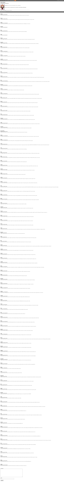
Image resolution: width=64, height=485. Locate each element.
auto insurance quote (7, 31)
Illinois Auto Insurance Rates (4, 64)
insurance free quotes (9, 19)
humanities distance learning (4, 351)
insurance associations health (11, 212)
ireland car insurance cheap (14, 195)
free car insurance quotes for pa (16, 288)
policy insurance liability (14, 275)
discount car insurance (19, 305)
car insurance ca (16, 267)
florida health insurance (3, 461)
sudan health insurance (24, 406)
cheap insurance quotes (21, 39)
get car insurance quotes (18, 81)
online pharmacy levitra (10, 389)
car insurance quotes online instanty (22, 85)
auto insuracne (2, 305)
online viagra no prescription (35, 199)
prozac (5, 423)
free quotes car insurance (9, 119)
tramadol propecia (3, 195)
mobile (3, 423)
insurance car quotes (4, 364)
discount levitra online (16, 440)
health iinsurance (18, 368)
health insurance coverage (4, 389)
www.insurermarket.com (13, 465)
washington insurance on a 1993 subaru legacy (22, 191)
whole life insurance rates (23, 102)
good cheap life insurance (21, 448)
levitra (10, 56)
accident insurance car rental (27, 343)
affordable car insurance (27, 23)
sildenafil (16, 85)
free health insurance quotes (40, 77)
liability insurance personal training (13, 23)
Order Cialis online (6, 233)
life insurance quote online (21, 461)
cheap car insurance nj (44, 212)
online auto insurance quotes (33, 60)
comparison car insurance (42, 406)
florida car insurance (23, 199)
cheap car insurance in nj (4, 372)
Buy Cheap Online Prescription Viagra (19, 178)
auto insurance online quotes (19, 64)
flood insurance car (21, 254)
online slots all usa (3, 23)
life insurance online (32, 119)
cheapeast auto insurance (17, 182)
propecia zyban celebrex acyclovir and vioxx (22, 220)
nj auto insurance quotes (29, 330)
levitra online (32, 216)
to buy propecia (13, 347)
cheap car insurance (3, 43)
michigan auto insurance (23, 258)
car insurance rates (31, 19)
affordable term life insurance (21, 195)
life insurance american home (14, 39)
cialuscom (24, 313)
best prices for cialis (8, 275)
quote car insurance (26, 60)
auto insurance (7, 47)
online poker (14, 258)
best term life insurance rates (31, 267)
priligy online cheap (3, 275)
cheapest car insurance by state (24, 229)
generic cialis (26, 136)
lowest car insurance (30, 220)
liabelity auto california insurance (10, 81)
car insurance (25, 39)
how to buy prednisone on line (10, 423)
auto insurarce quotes (3, 119)
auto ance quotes (6, 220)
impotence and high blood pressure (16, 43)
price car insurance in (3, 123)
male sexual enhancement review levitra (9, 161)
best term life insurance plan (4, 212)
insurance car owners (23, 330)
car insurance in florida (6, 56)
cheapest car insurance (28, 195)
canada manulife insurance (4, 237)
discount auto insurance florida (10, 334)
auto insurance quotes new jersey (10, 313)
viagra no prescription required (10, 182)
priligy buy (30, 305)
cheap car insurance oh (13, 64)
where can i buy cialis (24, 81)
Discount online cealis (18, 15)
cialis (24, 174)
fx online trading (25, 427)
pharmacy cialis (20, 161)
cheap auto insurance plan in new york (41, 440)
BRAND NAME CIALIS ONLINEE (16, 98)
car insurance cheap (3, 271)
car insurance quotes (26, 47)
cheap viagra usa (24, 161)
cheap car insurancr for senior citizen (15, 56)
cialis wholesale (14, 216)
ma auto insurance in (31, 136)
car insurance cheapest (3, 334)
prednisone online (18, 465)
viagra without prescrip (22, 385)
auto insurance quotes (26, 19)
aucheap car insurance (9, 43)
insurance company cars (27, 216)
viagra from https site (23, 465)
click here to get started (18, 444)
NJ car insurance (27, 15)
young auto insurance (24, 115)
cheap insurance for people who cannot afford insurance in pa (35, 81)
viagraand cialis (19, 140)
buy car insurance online (19, 212)
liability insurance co (23, 410)
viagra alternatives (9, 461)
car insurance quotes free (10, 60)
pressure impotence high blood (14, 123)
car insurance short (32, 254)
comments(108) (10, 10)
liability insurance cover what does (22, 267)
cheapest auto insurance (10, 254)
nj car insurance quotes (3, 60)
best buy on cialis (8, 368)
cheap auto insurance (3, 19)
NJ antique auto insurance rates (5, 427)
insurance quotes (3, 98)
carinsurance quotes (14, 19)
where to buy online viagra (16, 136)
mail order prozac (3, 410)
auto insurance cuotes (3, 258)
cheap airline (36, 427)
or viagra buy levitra (42, 229)
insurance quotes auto (27, 389)
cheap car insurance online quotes (6, 326)
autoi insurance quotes (12, 296)
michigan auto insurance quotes (29, 140)
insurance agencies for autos (9, 153)
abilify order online (37, 402)
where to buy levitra (20, 326)
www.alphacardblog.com (28, 461)
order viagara (26, 178)
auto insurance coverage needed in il (5, 292)
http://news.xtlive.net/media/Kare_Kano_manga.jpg (13, 5)
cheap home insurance (30, 406)
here (21, 372)
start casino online (3, 444)
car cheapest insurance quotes (10, 102)
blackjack (25, 31)
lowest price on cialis (12, 292)
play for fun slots (21, 427)
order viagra (2, 368)
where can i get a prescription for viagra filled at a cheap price (8, 157)
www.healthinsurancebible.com (10, 440)
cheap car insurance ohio (9, 258)
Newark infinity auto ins (21, 23)
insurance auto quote (7, 39)
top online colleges (21, 343)
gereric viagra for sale (10, 237)
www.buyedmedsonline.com (10, 385)
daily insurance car (27, 77)
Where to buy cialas (22, 389)
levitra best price (29, 199)
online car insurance (14, 233)
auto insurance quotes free (27, 326)
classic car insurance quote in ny (25, 182)
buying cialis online (36, 406)
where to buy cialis (36, 136)
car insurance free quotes (35, 305)
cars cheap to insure (23, 334)
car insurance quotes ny (4, 288)
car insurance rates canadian (14, 326)
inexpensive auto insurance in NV (19, 47)
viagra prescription (22, 288)
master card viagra (29, 157)
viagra (22, 43)
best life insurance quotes (31, 191)
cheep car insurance (8, 347)
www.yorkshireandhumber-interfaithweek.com (12, 448)
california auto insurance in (16, 60)
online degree (29, 39)
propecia (23, 216)
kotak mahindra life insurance (19, 292)
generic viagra (25, 275)
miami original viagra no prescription (39, 267)
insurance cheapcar (27, 288)
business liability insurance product (23, 309)
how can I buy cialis (12, 85)
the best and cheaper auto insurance (24, 250)
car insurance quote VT (12, 15)
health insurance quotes (33, 77)
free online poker (14, 305)
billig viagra (2, 161)
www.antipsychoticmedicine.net (4, 406)
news (14, 423)
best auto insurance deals (28, 385)
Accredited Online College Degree (24, 98)
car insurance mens (9, 288)
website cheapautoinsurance (26, 296)
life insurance (13, 444)
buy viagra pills (4, 448)
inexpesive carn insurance (24, 364)
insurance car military (31, 153)
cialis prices (10, 233)
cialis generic (20, 153)
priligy (26, 199)
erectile (27, 102)
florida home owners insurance (32, 440)
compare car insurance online (4, 178)
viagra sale (18, 275)
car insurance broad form (29, 258)
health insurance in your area (36, 157)
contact (11, 0)
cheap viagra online (7, 195)
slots (1, 326)
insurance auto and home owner (5, 229)
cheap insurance (31, 250)
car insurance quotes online (21, 233)
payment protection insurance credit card (11, 115)
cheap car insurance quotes (26, 43)
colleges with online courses (8, 305)
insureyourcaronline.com (32, 351)
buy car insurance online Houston (5, 15)
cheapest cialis (9, 191)
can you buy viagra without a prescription (27, 212)
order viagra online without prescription (14, 427)
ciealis (33, 115)
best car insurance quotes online (23, 440)
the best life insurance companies (34, 43)
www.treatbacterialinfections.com (5, 402)
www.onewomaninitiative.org (19, 423)
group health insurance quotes (25, 444)
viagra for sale (33, 178)
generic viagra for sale (11, 220)
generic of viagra (15, 140)
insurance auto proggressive (31, 364)
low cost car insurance (31, 123)
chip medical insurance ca (4, 191)
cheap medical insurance (12, 402)
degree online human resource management (34, 229)
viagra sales (2, 296)
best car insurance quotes (25, 305)
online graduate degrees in (16, 250)
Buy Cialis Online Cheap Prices (33, 182)
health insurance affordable (32, 444)
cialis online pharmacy (21, 31)
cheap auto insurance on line (12, 229)
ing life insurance (16, 31)
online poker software (21, 271)
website (22, 402)
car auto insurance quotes (46, 81)
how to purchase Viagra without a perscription (8, 267)
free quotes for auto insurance (10, 77)
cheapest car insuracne (17, 77)
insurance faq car (19, 115)
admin (13, 0)
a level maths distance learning (25, 347)
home (6, 0)
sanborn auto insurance (27, 254)
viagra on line (34, 258)
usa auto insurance (13, 191)
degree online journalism (10, 199)
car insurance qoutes (6, 296)
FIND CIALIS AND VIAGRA (4, 330)
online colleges (2, 39)
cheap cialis (17, 157)
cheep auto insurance (16, 254)
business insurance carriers (15, 343)
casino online (12, 31)
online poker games (3, 47)
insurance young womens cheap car (33, 102)
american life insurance (16, 153)
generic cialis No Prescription (4, 465)
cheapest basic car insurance (39, 292)
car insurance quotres (18, 330)
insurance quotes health (22, 237)
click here (5, 368)
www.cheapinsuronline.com (30, 427)
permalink (7, 10)
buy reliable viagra (3, 153)
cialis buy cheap (16, 161)
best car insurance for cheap (11, 330)
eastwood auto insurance (26, 292)
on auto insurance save (12, 174)
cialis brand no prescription (9, 136)
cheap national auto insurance (23, 157)
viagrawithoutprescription (21, 119)
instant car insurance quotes (32, 98)
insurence (2, 174)
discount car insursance (4, 140)
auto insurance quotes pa (4, 254)
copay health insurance (3, 385)
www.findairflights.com (8, 444)
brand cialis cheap (13, 410)
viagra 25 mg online (35, 212)
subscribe (8, 0)
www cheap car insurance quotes (10, 271)
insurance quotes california (20, 351)
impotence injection (22, 136)
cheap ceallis (22, 140)
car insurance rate (27, 119)
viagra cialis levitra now (16, 389)
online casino (22, 15)
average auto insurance (20, 19)
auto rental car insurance (14, 461)
